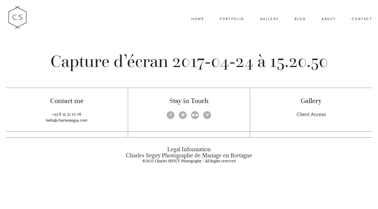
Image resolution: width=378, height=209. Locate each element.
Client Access (311, 114)
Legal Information (189, 149)
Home (197, 19)
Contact (362, 19)
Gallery (269, 19)
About (328, 19)
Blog (300, 19)
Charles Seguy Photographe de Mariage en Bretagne (189, 155)
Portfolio (232, 19)
